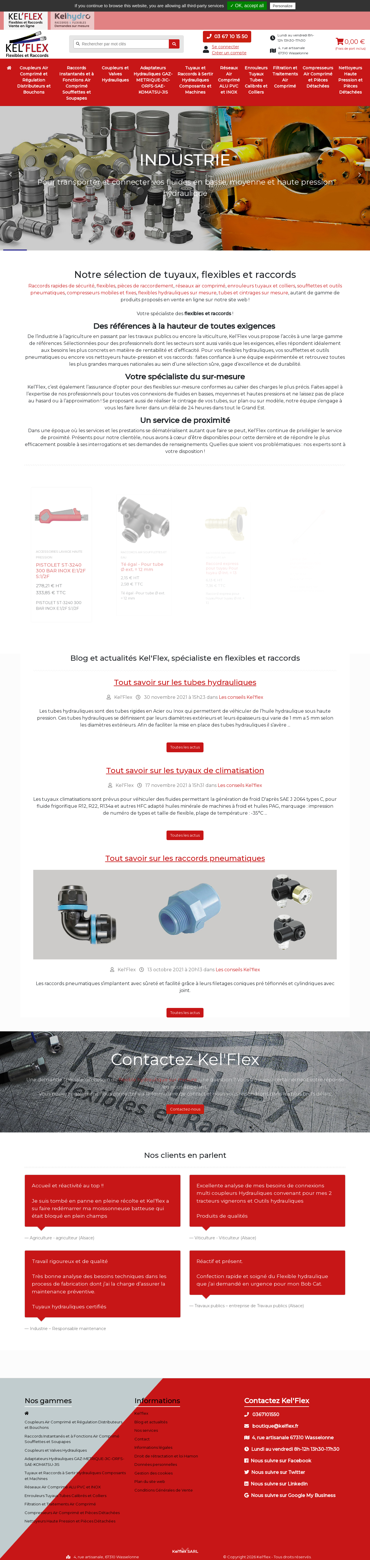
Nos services (146, 1425)
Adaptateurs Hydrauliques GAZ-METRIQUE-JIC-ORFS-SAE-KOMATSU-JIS (153, 75)
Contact (142, 1434)
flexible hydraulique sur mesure (158, 1075)
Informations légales (153, 1442)
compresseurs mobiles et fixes (101, 288)
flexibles (106, 281)
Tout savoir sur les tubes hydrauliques (185, 677)
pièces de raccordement (145, 281)
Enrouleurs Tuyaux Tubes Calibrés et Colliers (256, 75)
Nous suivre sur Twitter (274, 1467)
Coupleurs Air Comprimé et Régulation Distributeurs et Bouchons (34, 75)
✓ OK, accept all (247, 5)
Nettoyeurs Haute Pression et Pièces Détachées (350, 75)
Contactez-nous (185, 1104)
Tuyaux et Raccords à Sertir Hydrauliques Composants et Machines (195, 75)
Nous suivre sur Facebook (277, 1456)
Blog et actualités (150, 1417)
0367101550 (261, 1410)
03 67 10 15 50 (227, 32)
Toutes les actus (185, 742)
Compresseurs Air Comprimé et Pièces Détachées (318, 72)
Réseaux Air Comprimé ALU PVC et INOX (229, 75)
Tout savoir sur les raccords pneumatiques (185, 853)
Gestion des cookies (153, 1468)
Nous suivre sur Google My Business (290, 1491)
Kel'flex (141, 1408)
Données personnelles (155, 1459)
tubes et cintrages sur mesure (253, 288)
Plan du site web (149, 1476)
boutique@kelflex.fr (271, 1421)
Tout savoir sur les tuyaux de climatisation (185, 765)
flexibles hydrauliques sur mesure (177, 288)
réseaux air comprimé (200, 281)
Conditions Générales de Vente (163, 1485)
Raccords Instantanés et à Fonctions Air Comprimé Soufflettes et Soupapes (76, 78)
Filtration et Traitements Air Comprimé (285, 72)
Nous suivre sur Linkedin (276, 1479)
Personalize (283, 6)
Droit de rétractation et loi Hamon (166, 1451)
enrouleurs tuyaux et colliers (261, 281)
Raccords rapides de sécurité (61, 281)
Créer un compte (229, 48)
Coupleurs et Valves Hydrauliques (115, 69)
